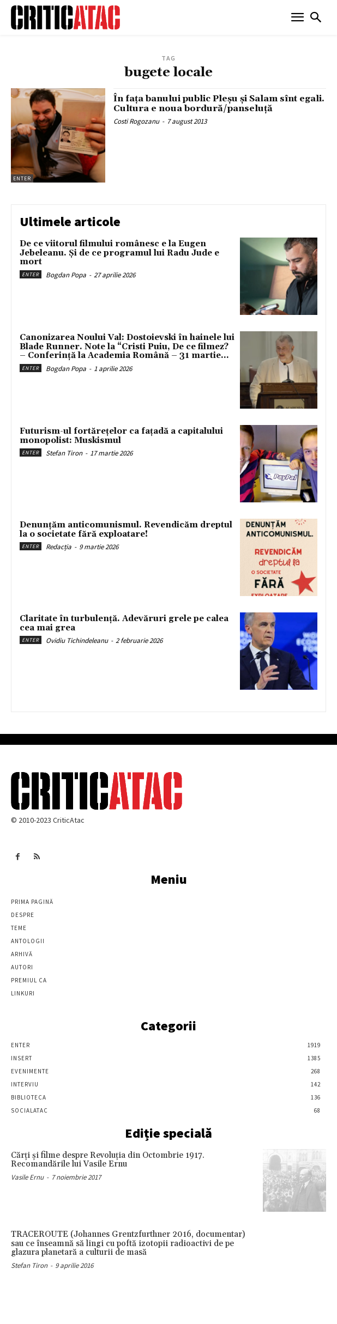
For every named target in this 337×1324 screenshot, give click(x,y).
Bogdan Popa (66, 275)
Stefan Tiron (64, 453)
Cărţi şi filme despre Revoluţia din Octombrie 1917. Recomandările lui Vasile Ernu (107, 1160)
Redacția (58, 546)
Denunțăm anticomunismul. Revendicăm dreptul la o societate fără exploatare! (126, 529)
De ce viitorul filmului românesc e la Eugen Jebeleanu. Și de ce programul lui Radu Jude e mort (119, 253)
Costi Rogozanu (136, 121)
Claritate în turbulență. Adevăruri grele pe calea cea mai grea (124, 623)
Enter (22, 178)
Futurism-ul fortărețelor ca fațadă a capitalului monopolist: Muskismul (121, 436)
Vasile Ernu (27, 1177)
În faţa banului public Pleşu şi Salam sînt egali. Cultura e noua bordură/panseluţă (218, 103)
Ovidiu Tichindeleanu (77, 640)
